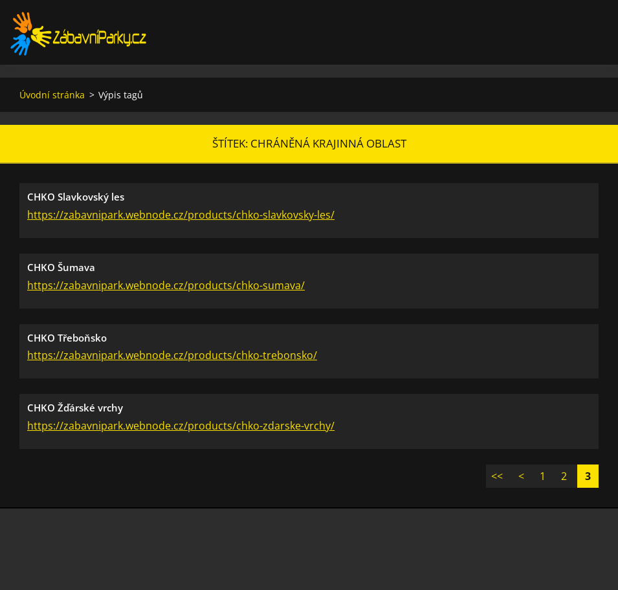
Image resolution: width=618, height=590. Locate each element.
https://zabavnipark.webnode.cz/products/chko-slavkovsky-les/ (181, 215)
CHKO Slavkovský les (75, 196)
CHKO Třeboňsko (67, 337)
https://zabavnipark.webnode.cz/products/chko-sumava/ (166, 285)
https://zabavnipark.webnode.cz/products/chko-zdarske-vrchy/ (181, 426)
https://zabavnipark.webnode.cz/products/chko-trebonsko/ (172, 355)
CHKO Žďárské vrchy (75, 407)
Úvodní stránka (52, 95)
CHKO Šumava (61, 267)
